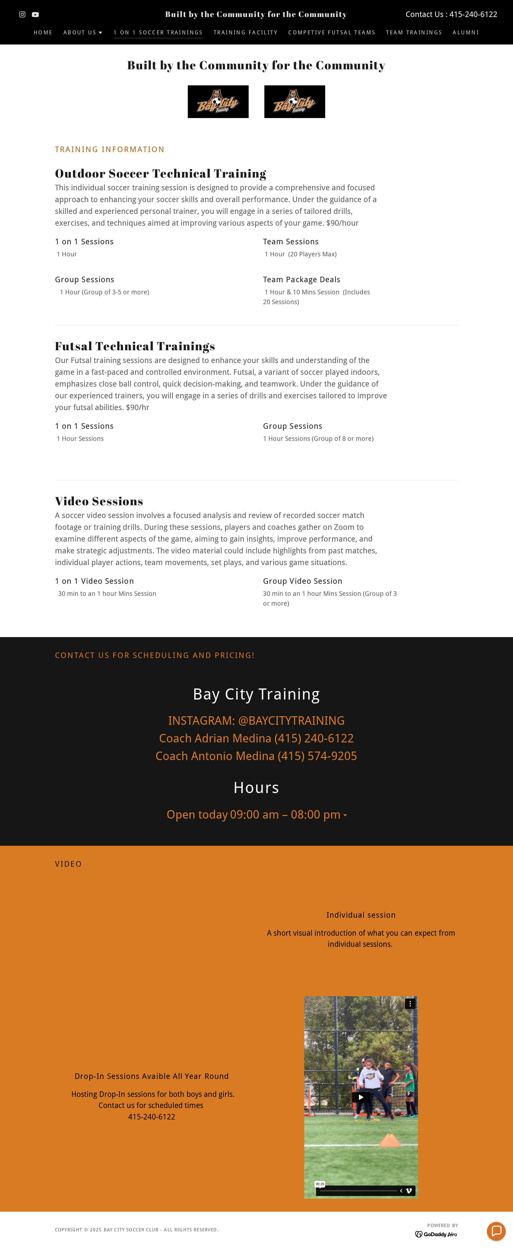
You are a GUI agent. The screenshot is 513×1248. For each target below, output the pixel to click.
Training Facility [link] (246, 32)
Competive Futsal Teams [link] (332, 32)
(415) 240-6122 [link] (314, 738)
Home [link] (43, 32)
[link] (22, 14)
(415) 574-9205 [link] (317, 756)
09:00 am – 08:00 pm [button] (285, 814)
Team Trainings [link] (414, 32)
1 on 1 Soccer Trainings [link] (158, 32)
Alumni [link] (466, 32)
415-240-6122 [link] (473, 14)
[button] (83, 33)
